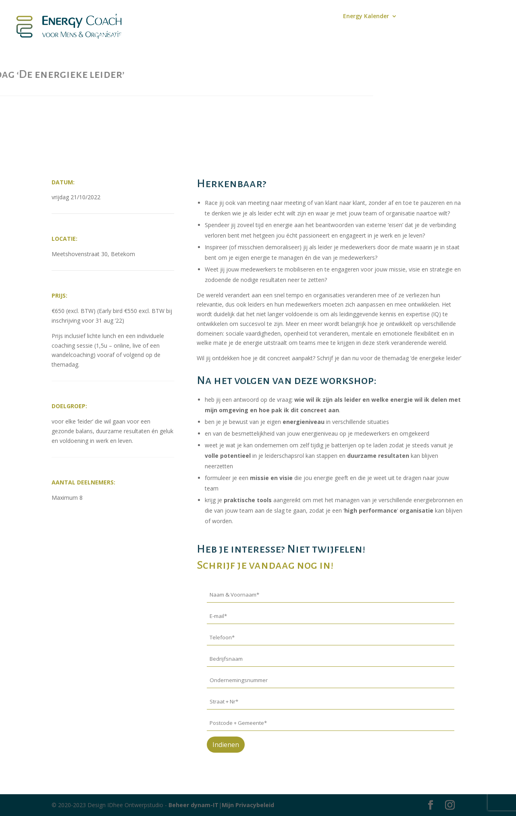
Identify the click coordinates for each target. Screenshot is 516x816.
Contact (466, 16)
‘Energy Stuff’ (426, 16)
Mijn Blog (251, 16)
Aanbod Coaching (300, 16)
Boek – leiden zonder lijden (131, 16)
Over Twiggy (111, 35)
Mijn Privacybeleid (248, 805)
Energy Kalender (366, 16)
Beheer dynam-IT (193, 805)
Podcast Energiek (203, 16)
